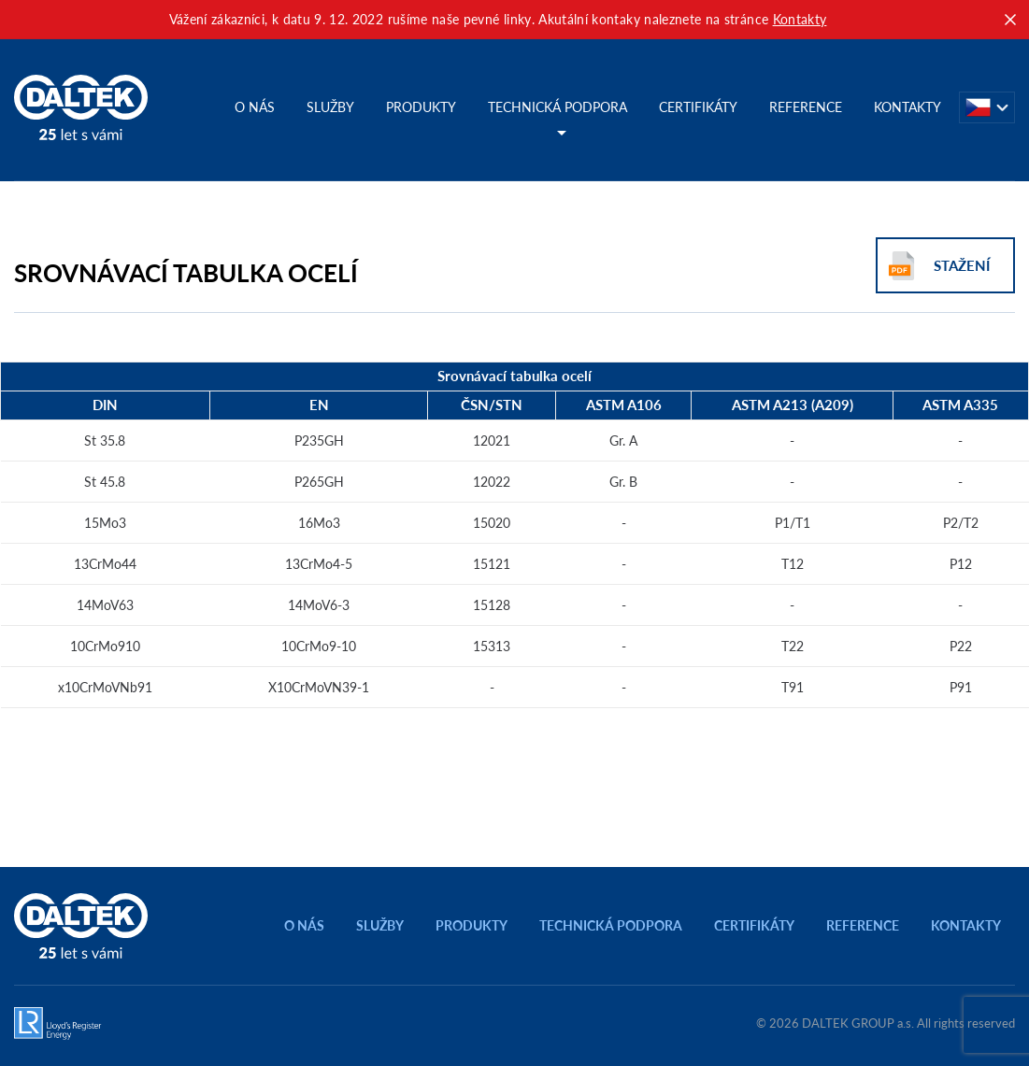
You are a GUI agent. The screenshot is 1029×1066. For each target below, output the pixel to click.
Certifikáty (698, 107)
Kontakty (800, 19)
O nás (255, 107)
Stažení (962, 266)
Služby (330, 107)
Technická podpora (557, 107)
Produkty (421, 107)
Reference (805, 107)
